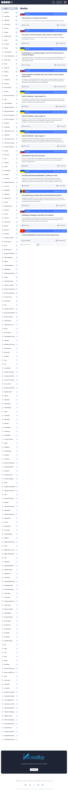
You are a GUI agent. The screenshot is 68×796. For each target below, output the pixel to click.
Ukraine (27, 48)
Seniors (48, 780)
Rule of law (44, 780)
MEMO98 (25, 106)
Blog (51, 780)
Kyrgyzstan (28, 231)
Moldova (28, 191)
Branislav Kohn (26, 126)
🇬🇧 (65, 2)
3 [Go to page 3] (43, 244)
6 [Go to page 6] (51, 244)
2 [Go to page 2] (40, 244)
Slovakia (28, 14)
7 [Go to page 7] (54, 244)
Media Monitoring (19, 780)
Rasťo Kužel (25, 25)
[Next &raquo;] (65, 244)
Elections (25, 780)
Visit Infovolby (34, 769)
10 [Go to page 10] (62, 244)
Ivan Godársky (26, 65)
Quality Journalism (37, 780)
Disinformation (30, 780)
